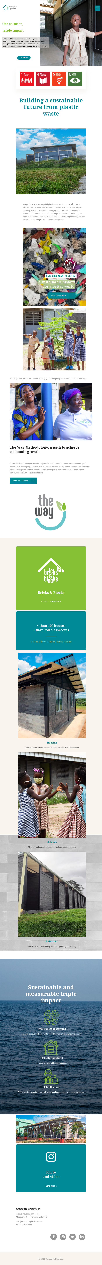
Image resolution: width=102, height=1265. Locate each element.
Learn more (24, 57)
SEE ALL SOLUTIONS (51, 601)
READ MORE (51, 1186)
